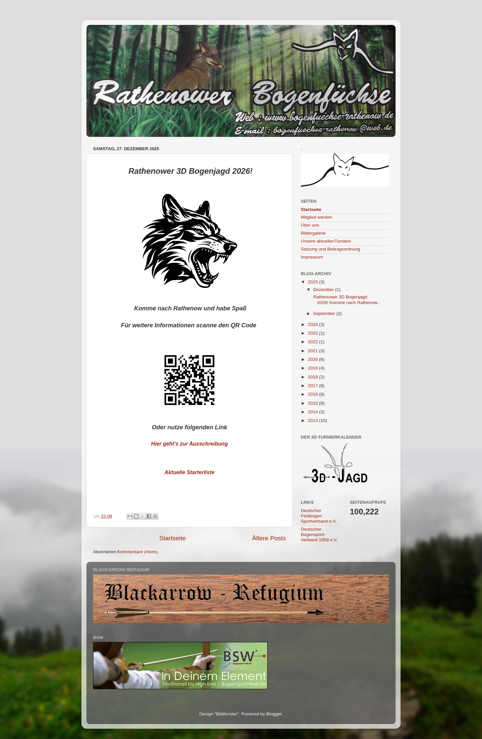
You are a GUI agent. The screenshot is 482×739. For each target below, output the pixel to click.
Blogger (274, 713)
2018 (313, 376)
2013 (313, 420)
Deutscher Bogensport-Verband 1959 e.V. (319, 534)
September (324, 313)
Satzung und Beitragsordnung (330, 249)
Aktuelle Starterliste (189, 472)
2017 (313, 385)
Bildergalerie (313, 233)
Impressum (312, 257)
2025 (313, 281)
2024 (313, 324)
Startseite (172, 538)
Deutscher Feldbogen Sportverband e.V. (319, 516)
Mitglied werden (316, 217)
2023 (313, 333)
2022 (313, 341)
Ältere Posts (269, 538)
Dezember (324, 289)
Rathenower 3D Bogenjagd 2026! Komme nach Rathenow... (346, 299)
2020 (313, 359)
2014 (313, 411)
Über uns (310, 225)
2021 (313, 350)
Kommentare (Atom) (137, 551)
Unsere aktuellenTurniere (326, 241)
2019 (313, 368)
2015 (313, 403)
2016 (313, 394)
